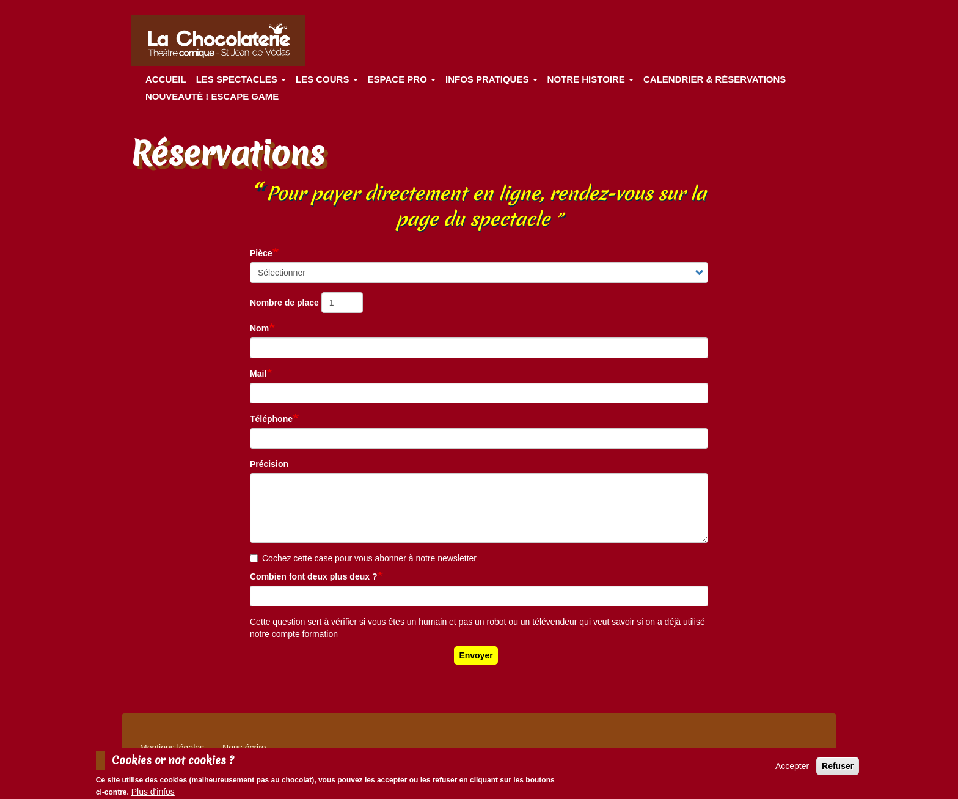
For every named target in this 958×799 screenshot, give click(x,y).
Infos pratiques (491, 79)
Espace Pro (402, 79)
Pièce (261, 253)
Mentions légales (172, 748)
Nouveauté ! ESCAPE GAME (212, 96)
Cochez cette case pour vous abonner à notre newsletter (363, 558)
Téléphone (271, 419)
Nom (259, 328)
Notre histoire (590, 79)
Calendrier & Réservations (714, 79)
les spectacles (241, 79)
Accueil (165, 79)
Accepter (792, 770)
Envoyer (475, 655)
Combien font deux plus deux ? (313, 576)
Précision (269, 464)
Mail (258, 373)
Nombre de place (284, 302)
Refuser (838, 770)
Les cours (327, 79)
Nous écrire (244, 748)
